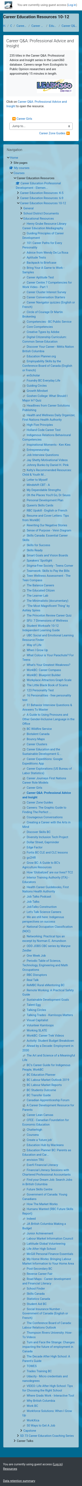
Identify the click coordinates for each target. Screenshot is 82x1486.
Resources (10, 1469)
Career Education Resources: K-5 (42, 193)
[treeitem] (41, 799)
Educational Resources (53, 26)
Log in (72, 5)
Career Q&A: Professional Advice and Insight (70, 26)
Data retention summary (19, 1481)
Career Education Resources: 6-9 (41, 198)
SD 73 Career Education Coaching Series (47, 1436)
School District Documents (41, 213)
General (28, 208)
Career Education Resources (21, 26)
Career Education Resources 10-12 (37, 26)
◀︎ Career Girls (22, 119)
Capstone (29, 1430)
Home (4, 26)
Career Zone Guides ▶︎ (54, 133)
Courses (11, 26)
